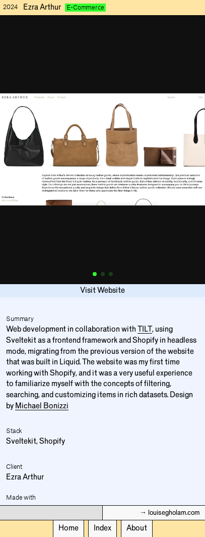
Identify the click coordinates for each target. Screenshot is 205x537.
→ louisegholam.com (170, 512)
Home (68, 528)
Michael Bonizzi (42, 406)
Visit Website (102, 290)
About (136, 528)
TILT (145, 329)
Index (102, 528)
